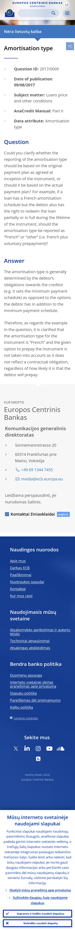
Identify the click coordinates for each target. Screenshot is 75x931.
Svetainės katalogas (26, 718)
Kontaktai (18, 588)
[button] (67, 5)
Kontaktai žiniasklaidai (33, 514)
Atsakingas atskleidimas (30, 647)
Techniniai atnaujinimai (30, 640)
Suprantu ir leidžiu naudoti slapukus (40, 913)
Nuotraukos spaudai (27, 581)
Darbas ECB (20, 567)
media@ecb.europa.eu (42, 479)
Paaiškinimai (20, 574)
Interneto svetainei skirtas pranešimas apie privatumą (33, 684)
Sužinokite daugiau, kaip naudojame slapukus (40, 900)
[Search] (35, 13)
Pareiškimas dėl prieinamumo (35, 700)
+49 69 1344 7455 (37, 469)
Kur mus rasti (21, 595)
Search (53, 13)
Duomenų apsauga (26, 675)
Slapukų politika (23, 693)
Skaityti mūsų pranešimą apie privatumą (40, 890)
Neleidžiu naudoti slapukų (40, 923)
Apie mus (18, 560)
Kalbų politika (21, 707)
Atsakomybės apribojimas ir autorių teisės (40, 631)
